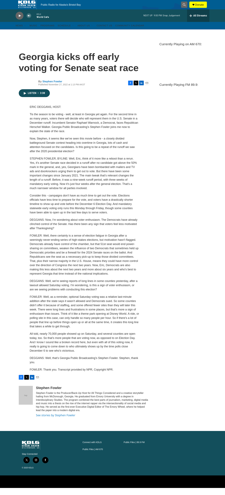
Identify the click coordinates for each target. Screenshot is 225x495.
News (19, 32)
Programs (47, 32)
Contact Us (104, 32)
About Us (84, 32)
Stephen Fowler (52, 88)
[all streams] (198, 22)
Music (33, 32)
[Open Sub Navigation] (25, 32)
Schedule (64, 32)
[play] (19, 23)
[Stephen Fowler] (26, 402)
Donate (201, 8)
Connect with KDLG (92, 449)
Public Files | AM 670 (92, 456)
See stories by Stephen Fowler (55, 422)
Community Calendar (129, 32)
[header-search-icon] (185, 8)
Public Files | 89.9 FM (134, 449)
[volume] (29, 22)
